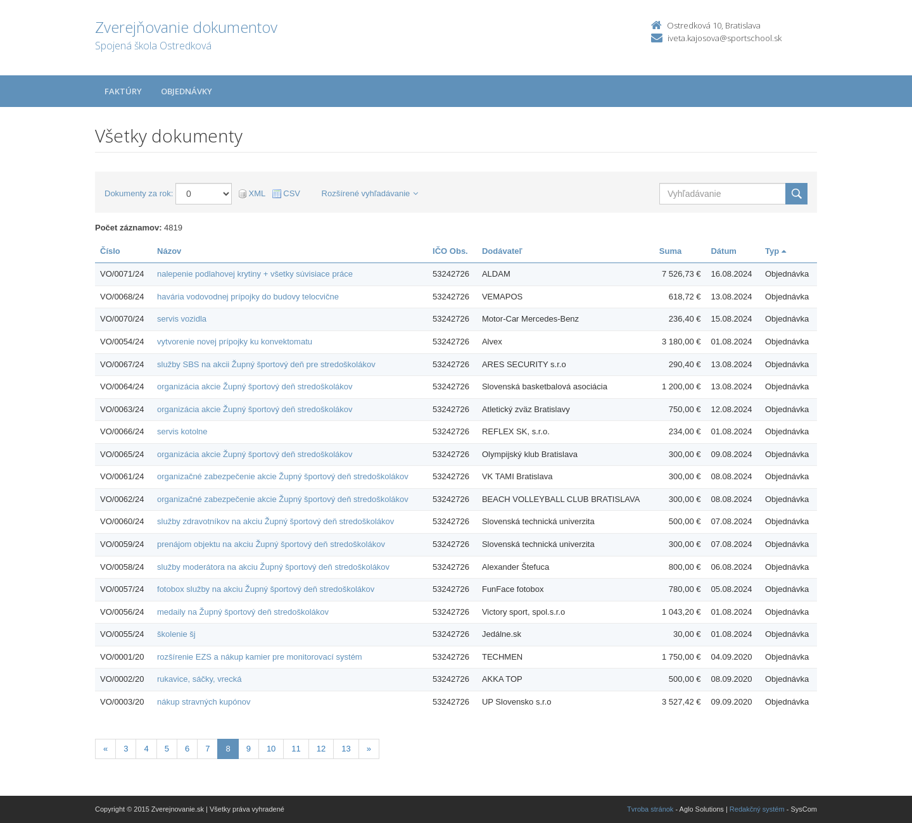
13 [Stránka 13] (345, 748)
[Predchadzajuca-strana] (105, 749)
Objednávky (186, 91)
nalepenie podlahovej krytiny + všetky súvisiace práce (255, 274)
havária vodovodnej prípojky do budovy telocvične (248, 296)
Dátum (723, 251)
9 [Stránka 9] (248, 748)
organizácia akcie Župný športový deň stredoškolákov (255, 386)
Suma (670, 251)
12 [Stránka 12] (321, 748)
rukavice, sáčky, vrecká (199, 679)
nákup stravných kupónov (203, 702)
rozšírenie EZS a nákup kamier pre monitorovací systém (259, 657)
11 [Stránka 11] (295, 748)
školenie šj (176, 634)
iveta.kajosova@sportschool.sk (725, 38)
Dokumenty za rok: (138, 193)
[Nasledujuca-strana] (368, 749)
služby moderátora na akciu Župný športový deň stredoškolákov (273, 567)
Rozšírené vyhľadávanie (370, 193)
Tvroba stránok (650, 809)
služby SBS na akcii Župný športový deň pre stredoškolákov (266, 364)
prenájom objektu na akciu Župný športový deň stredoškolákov (271, 544)
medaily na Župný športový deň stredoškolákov (243, 612)
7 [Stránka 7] (207, 748)
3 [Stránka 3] (126, 748)
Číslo (110, 251)
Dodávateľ (502, 251)
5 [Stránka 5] (167, 748)
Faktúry (123, 91)
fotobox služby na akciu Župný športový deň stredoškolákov (265, 589)
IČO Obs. (450, 251)
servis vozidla (181, 319)
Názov (169, 251)
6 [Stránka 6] (187, 748)
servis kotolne (182, 431)
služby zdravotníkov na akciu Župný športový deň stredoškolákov (275, 521)
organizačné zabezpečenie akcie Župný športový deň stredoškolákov (282, 476)
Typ (775, 251)
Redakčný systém (757, 809)
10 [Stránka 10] (271, 748)
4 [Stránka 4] (146, 748)
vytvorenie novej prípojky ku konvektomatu (234, 341)
